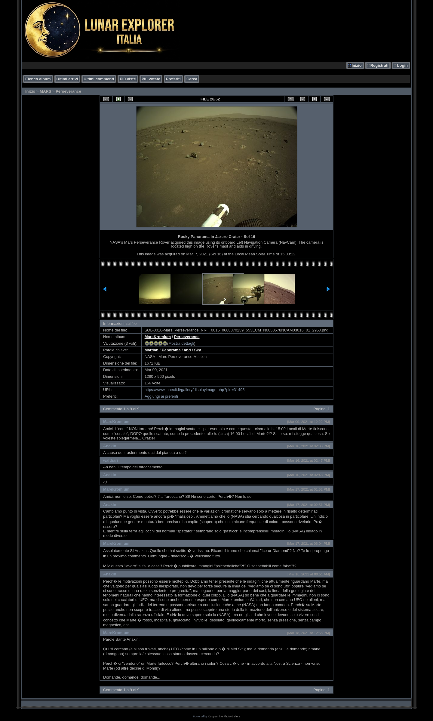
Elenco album (38, 79)
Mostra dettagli (181, 343)
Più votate (151, 79)
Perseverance (68, 91)
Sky (197, 350)
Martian (151, 350)
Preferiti (173, 79)
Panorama (171, 350)
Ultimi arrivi (67, 79)
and (187, 350)
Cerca (191, 79)
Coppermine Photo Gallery (224, 716)
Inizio (356, 65)
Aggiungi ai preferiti (161, 396)
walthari (110, 460)
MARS (45, 91)
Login (402, 65)
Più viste (128, 79)
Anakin (109, 446)
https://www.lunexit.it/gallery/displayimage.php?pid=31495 (195, 389)
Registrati (379, 65)
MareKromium (158, 336)
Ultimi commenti (99, 79)
